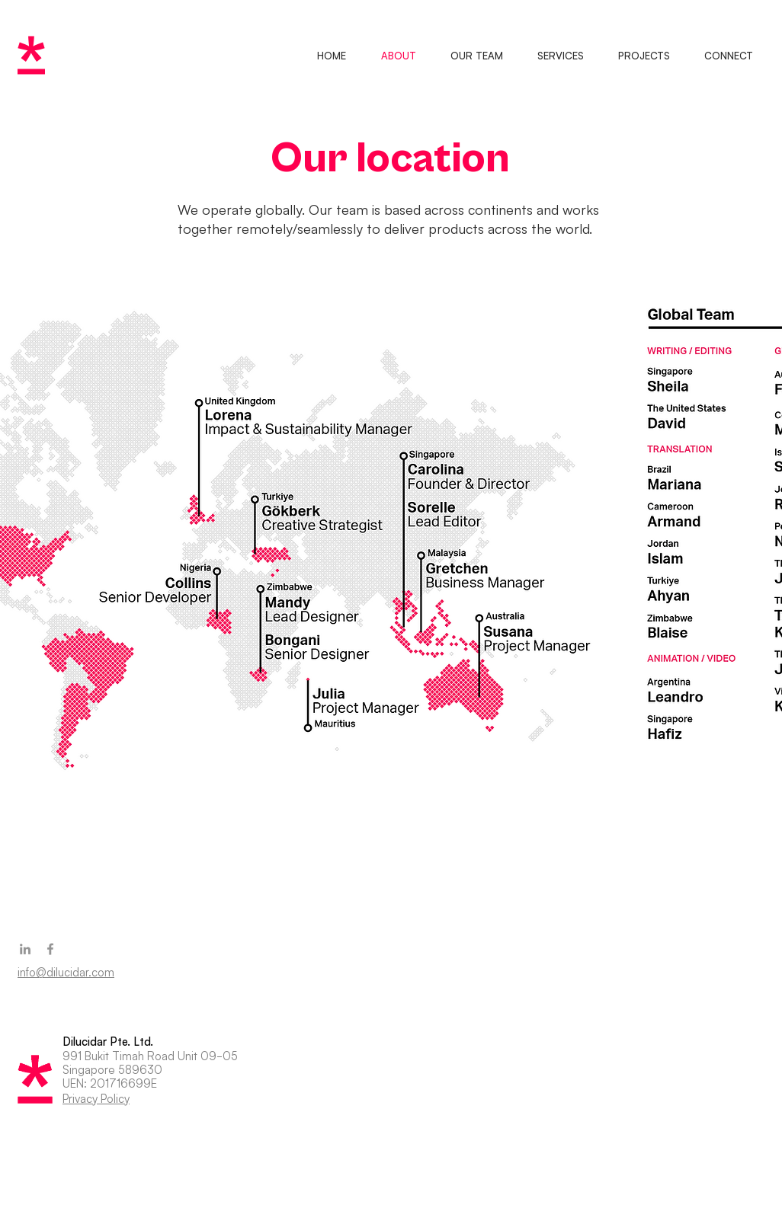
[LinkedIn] (25, 949)
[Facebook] (50, 949)
